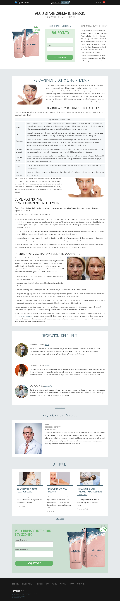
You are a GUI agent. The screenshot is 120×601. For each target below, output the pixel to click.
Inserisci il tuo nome (21, 540)
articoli (54, 584)
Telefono (49, 45)
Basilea (47, 345)
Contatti (71, 584)
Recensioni (39, 584)
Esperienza (15, 584)
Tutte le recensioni (60, 408)
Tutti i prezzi (81, 584)
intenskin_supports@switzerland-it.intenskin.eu (24, 593)
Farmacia (63, 584)
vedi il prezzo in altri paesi (25, 316)
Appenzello (48, 386)
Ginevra (47, 365)
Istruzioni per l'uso (27, 584)
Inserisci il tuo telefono (21, 549)
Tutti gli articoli (60, 519)
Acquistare (60, 57)
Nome (48, 37)
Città (47, 584)
